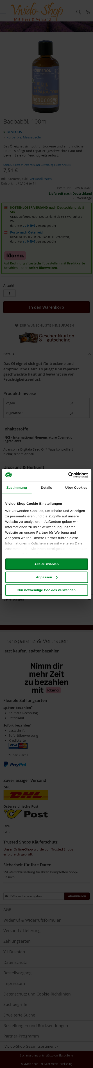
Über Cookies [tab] (76, 487)
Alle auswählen (46, 564)
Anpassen (46, 577)
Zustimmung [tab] (17, 487)
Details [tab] (46, 487)
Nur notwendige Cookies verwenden (46, 590)
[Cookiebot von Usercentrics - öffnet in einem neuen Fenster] (68, 475)
